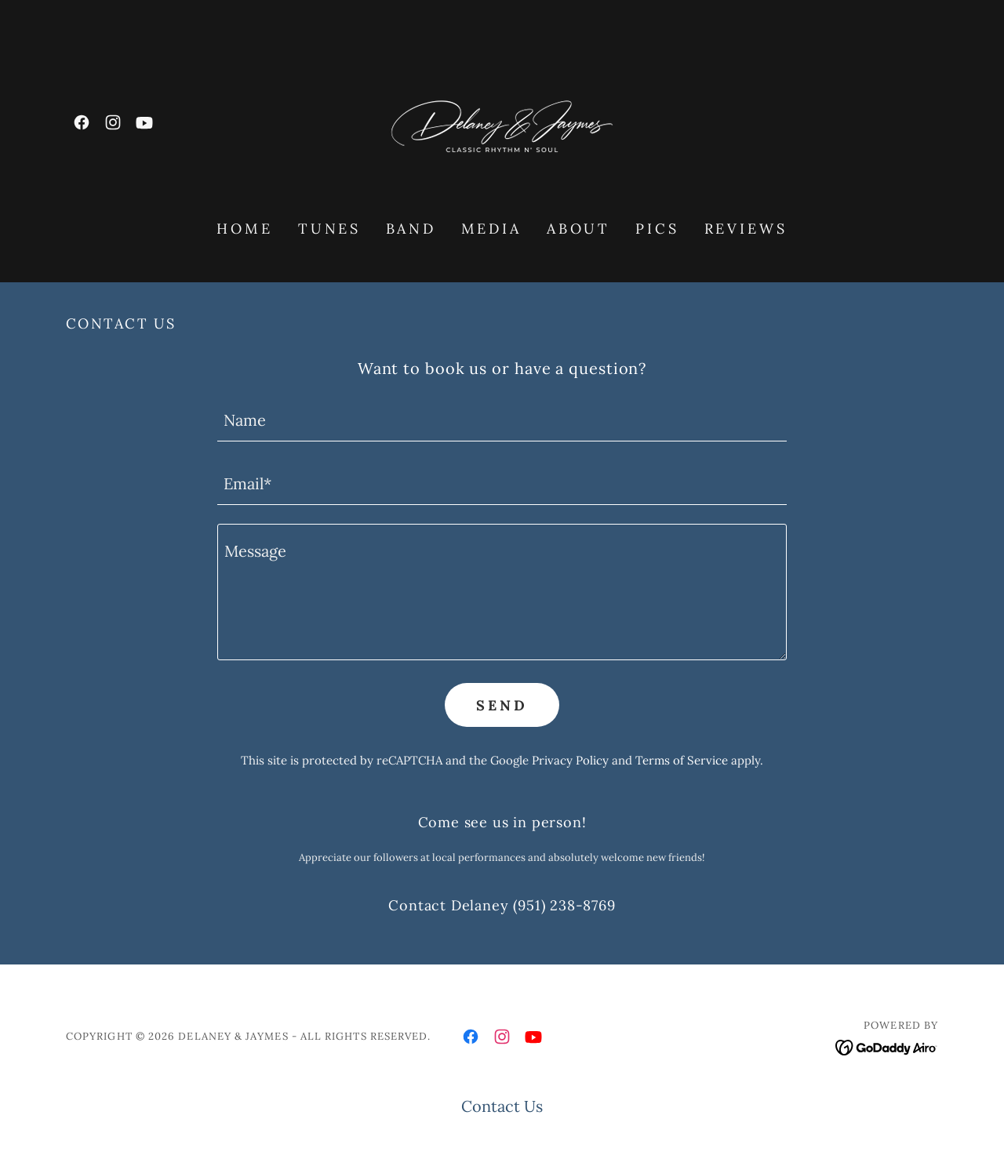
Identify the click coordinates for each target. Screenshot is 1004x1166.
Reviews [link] (746, 229)
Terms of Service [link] (681, 760)
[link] (81, 122)
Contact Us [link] (502, 1106)
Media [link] (491, 229)
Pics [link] (656, 229)
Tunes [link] (329, 229)
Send (501, 705)
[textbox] (501, 419)
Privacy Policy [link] (570, 760)
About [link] (578, 229)
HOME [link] (244, 229)
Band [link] (410, 229)
